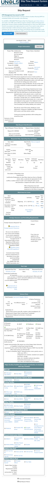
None (35, 72)
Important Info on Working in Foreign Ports (11, 287)
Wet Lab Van (19, 455)
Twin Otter (19, 373)
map (33, 201)
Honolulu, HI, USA (10, 271)
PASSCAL (8, 428)
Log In (45, 5)
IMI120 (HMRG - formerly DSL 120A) (39, 438)
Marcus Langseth (24, 42)
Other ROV (19, 412)
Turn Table (28, 462)
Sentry (17, 380)
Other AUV (9, 380)
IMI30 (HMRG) (10, 444)
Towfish (28, 444)
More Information (21, 33)
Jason (7, 412)
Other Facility (19, 406)
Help (39, 5)
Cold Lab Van (29, 451)
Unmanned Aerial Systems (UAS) (28, 373)
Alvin (7, 399)
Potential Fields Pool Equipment (27, 406)
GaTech (21, 63)
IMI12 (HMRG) (30, 439)
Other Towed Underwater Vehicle (18, 444)
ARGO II (8, 439)
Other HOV (39, 399)
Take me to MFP (8, 33)
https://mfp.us (40, 21)
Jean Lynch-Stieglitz (18, 297)
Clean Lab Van (19, 451)
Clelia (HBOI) (19, 399)
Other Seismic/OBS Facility (37, 419)
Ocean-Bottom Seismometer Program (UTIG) (29, 419)
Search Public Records (27, 5)
